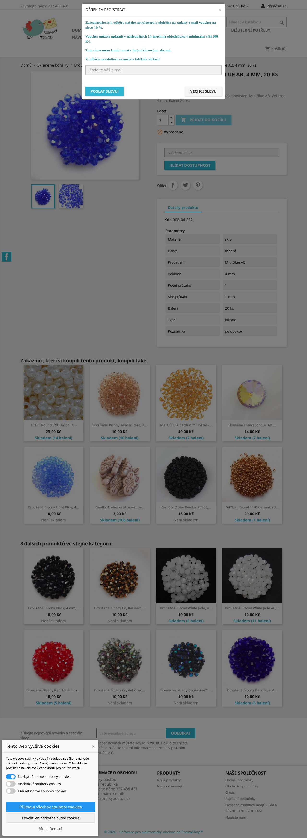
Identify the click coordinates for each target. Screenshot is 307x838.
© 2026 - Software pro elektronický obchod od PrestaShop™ (153, 831)
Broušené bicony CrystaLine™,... (119, 608)
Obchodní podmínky (241, 786)
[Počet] (163, 120)
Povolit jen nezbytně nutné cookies (50, 817)
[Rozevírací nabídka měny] (241, 6)
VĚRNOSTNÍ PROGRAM (243, 811)
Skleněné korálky (109, 30)
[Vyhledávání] (256, 22)
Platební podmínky (240, 798)
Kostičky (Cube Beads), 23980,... (186, 507)
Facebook (6, 257)
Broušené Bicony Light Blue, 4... (53, 507)
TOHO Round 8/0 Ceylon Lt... (53, 425)
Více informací (50, 828)
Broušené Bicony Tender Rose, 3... (120, 425)
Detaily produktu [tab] (183, 207)
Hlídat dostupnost (189, 165)
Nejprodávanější (170, 786)
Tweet (185, 185)
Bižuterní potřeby (250, 30)
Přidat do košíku (203, 120)
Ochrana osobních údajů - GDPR (251, 805)
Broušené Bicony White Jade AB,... (252, 608)
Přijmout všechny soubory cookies (50, 806)
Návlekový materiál (93, 37)
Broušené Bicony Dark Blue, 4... (252, 690)
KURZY (149, 37)
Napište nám (235, 817)
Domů (78, 30)
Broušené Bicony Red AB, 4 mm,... (53, 690)
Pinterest (198, 185)
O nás (230, 792)
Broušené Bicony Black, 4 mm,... (53, 608)
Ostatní (129, 37)
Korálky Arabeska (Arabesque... (120, 507)
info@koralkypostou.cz (109, 798)
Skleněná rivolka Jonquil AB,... (252, 425)
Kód (168, 219)
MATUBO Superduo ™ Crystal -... (186, 425)
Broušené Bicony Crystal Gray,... (119, 690)
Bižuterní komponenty (200, 30)
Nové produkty (169, 780)
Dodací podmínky (239, 780)
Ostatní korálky (152, 30)
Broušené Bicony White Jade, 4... (186, 608)
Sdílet (173, 185)
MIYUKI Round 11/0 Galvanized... (252, 507)
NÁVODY (169, 37)
